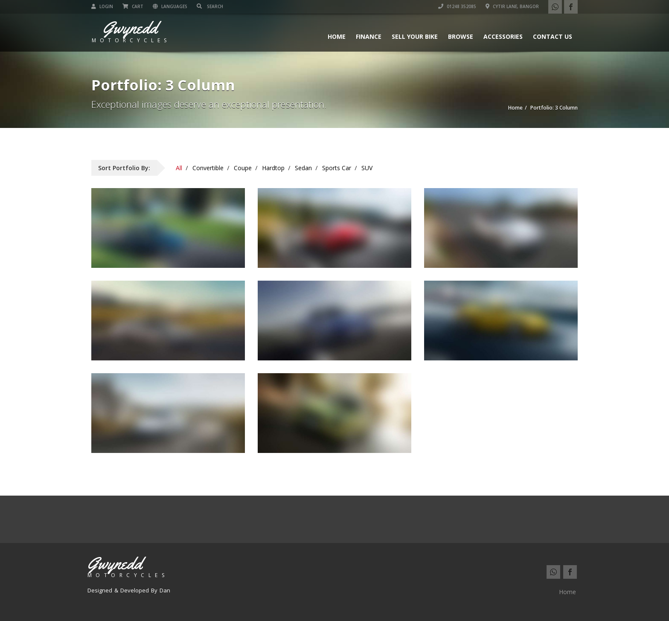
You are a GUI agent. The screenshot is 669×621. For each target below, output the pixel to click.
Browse (460, 36)
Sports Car (336, 168)
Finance (368, 36)
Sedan (303, 168)
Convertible (208, 168)
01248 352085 (457, 6)
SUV (366, 168)
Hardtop (273, 168)
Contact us (552, 36)
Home (337, 36)
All (179, 168)
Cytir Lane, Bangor (512, 6)
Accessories (503, 36)
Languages (170, 6)
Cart (132, 6)
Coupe (243, 168)
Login (102, 6)
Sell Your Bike (415, 36)
